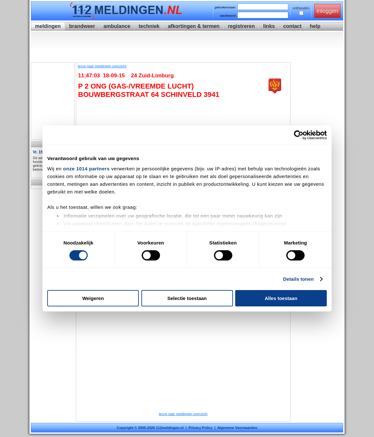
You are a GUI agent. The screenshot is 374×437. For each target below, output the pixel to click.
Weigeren (93, 298)
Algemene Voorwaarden (237, 428)
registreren (241, 26)
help (315, 26)
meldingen (48, 26)
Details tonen (298, 279)
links (269, 26)
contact (292, 26)
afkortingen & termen (193, 26)
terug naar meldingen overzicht (102, 66)
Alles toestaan (281, 298)
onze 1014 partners (86, 168)
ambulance (116, 26)
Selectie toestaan (187, 298)
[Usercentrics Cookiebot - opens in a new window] (299, 135)
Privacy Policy (201, 428)
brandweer (82, 26)
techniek (149, 26)
